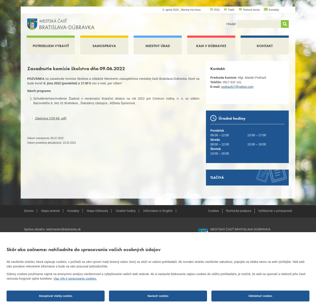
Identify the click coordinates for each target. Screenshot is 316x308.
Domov (29, 211)
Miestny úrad (157, 46)
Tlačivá (217, 177)
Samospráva (104, 46)
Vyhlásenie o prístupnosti (275, 211)
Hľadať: (231, 24)
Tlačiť (231, 9)
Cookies (213, 211)
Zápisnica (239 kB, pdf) (50, 118)
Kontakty (274, 9)
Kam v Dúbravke (211, 46)
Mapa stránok (50, 211)
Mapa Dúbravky (97, 211)
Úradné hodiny (126, 211)
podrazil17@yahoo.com (237, 86)
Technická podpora (238, 211)
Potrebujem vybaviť (51, 46)
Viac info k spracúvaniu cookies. (75, 278)
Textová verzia (251, 9)
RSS (217, 9)
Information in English (158, 211)
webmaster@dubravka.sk (63, 229)
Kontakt (265, 46)
